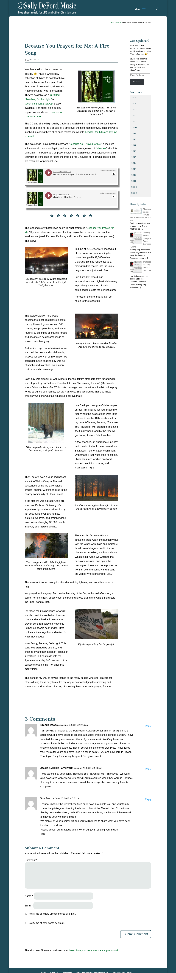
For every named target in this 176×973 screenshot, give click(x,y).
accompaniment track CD (39, 103)
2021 (133, 121)
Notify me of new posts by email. (46, 923)
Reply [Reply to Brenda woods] (148, 726)
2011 (133, 181)
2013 (133, 169)
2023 (134, 109)
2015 (133, 157)
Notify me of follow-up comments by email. (52, 913)
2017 (133, 145)
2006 (134, 187)
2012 (133, 175)
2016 (133, 151)
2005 (134, 193)
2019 (133, 133)
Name (29, 896)
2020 (134, 127)
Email (29, 905)
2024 (134, 103)
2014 (133, 163)
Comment (31, 860)
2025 (134, 97)
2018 (133, 139)
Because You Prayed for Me (85, 144)
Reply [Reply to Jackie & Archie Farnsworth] (148, 769)
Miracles (101, 148)
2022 (134, 115)
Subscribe (137, 82)
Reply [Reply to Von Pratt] (148, 799)
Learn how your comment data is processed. (94, 950)
